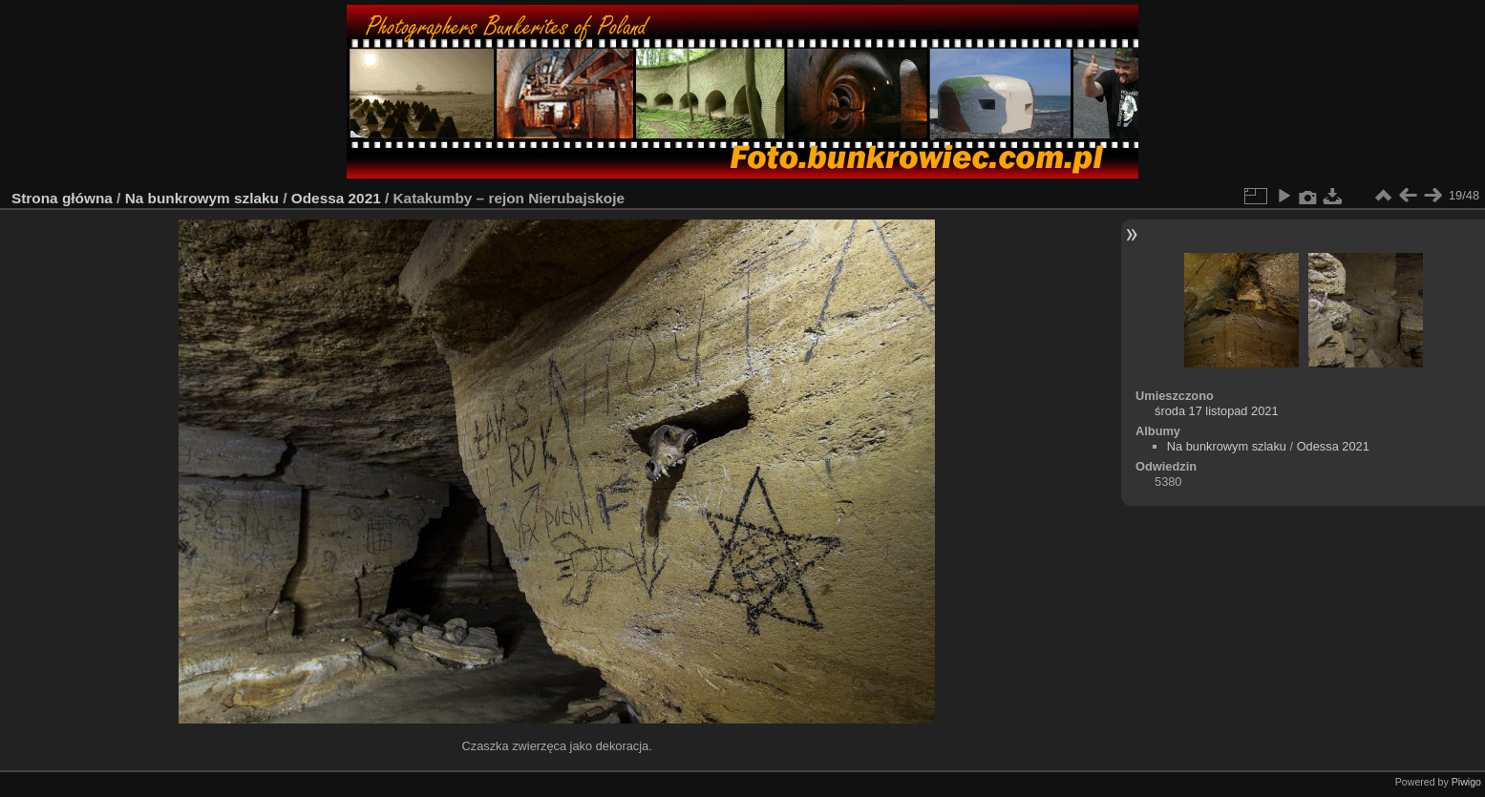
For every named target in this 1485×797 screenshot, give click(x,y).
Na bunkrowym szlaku (202, 198)
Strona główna (62, 198)
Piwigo (1466, 781)
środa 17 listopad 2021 (1217, 411)
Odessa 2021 (336, 198)
